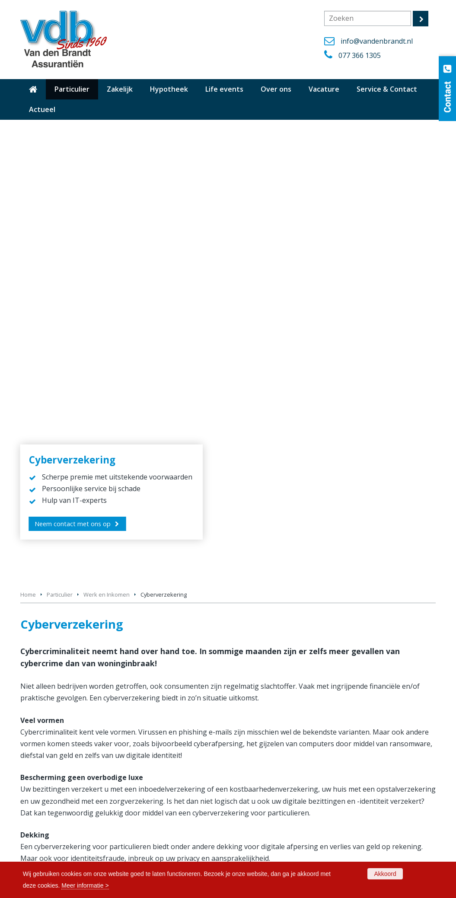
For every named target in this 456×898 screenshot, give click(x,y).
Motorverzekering (260, 733)
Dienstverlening (42, 851)
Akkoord (385, 873)
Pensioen (186, 585)
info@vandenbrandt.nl (377, 41)
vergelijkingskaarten (53, 641)
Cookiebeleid (253, 830)
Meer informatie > (84, 885)
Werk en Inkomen (106, 138)
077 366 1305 (359, 55)
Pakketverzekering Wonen (271, 754)
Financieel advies (328, 556)
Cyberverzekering (197, 556)
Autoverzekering (258, 711)
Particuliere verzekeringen (271, 775)
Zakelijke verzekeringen (267, 786)
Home (28, 138)
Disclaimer (249, 841)
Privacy (245, 851)
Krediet (52, 585)
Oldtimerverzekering (263, 743)
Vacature (247, 820)
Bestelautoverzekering (267, 722)
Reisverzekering (257, 765)
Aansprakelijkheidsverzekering (84, 556)
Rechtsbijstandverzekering (342, 585)
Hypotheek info (42, 820)
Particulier (60, 138)
